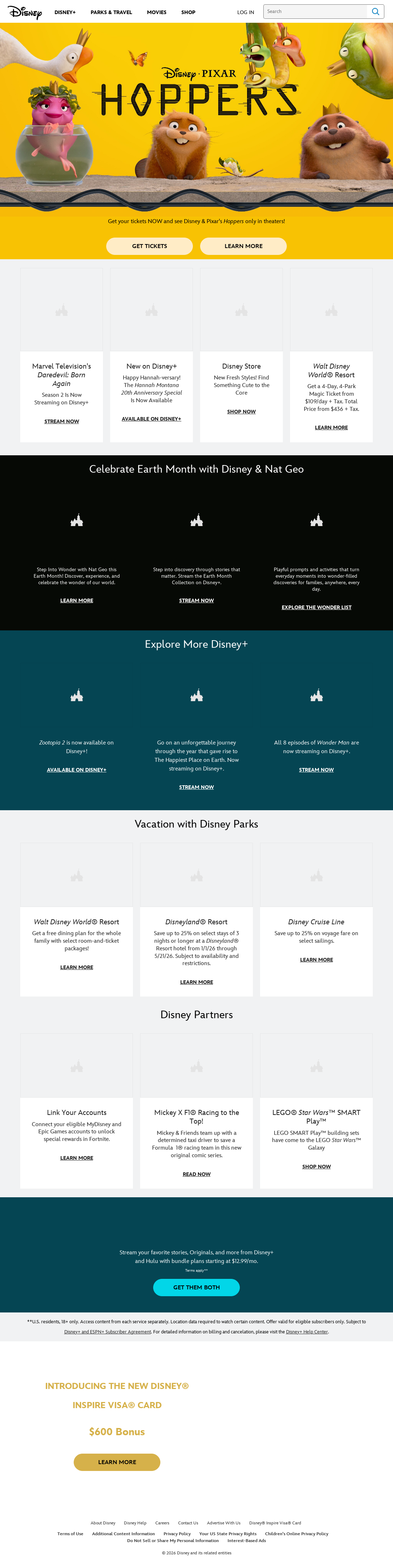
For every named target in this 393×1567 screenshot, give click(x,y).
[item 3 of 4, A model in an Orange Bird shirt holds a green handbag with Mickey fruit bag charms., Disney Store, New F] (241, 354)
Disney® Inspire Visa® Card (275, 1519)
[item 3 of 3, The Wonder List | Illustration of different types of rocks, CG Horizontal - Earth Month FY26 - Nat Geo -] (316, 553)
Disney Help (135, 1519)
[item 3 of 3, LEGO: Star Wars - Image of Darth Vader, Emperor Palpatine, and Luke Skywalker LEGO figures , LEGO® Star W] (316, 1107)
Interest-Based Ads (247, 1537)
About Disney (103, 1519)
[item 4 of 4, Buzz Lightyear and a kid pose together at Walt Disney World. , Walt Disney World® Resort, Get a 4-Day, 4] (331, 354)
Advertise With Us (224, 1519)
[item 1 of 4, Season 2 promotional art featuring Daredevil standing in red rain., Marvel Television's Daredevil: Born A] (61, 354)
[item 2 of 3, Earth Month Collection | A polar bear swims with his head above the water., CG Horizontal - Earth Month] (196, 553)
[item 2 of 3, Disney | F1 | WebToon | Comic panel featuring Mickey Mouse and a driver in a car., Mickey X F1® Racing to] (196, 1107)
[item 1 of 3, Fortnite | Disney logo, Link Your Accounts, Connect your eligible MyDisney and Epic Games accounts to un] (76, 1107)
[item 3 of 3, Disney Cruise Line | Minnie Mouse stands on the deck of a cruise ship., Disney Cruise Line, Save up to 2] (316, 917)
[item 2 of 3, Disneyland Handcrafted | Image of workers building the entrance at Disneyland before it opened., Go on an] (196, 730)
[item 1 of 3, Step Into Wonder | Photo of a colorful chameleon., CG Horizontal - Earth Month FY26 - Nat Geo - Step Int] (76, 553)
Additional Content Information (123, 1530)
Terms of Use (70, 1530)
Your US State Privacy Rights (227, 1530)
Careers (162, 1519)
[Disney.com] (25, 13)
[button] (249, 12)
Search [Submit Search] (375, 11)
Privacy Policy (177, 1530)
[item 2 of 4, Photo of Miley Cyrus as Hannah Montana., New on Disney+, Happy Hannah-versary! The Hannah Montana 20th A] (151, 354)
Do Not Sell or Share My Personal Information (173, 1537)
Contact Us (188, 1519)
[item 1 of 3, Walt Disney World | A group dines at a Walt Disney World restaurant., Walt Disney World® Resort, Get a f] (76, 917)
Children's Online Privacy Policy (296, 1530)
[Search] (315, 11)
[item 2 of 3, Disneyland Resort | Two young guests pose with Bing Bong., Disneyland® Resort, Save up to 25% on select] (196, 917)
